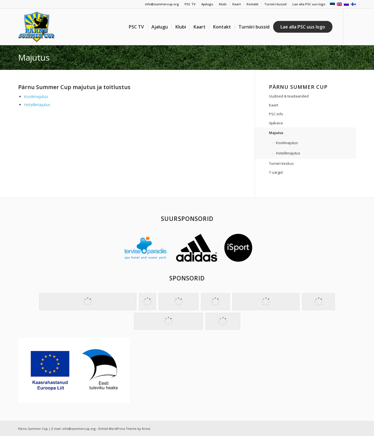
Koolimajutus (36, 96)
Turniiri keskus (281, 163)
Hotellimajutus (37, 104)
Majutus (34, 57)
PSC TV (190, 4)
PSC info (276, 113)
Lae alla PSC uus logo (308, 4)
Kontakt (252, 4)
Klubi (223, 4)
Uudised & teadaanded (289, 96)
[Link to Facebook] (352, 26)
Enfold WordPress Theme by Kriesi (124, 429)
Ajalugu (207, 4)
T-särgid (276, 172)
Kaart (236, 4)
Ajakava (276, 122)
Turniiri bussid (275, 4)
